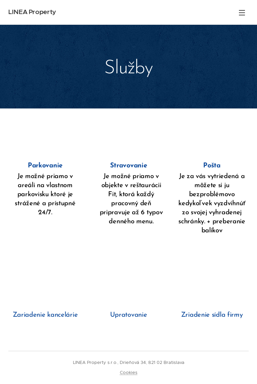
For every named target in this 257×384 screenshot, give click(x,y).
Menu (242, 12)
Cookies (129, 372)
